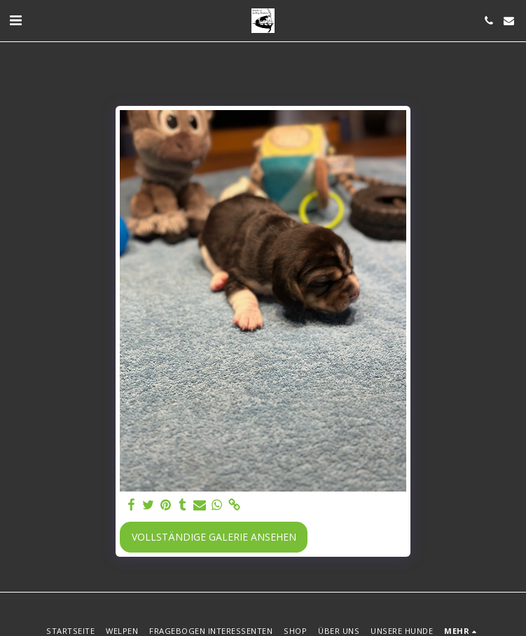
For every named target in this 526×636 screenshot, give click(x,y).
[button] (15, 20)
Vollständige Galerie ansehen (214, 536)
